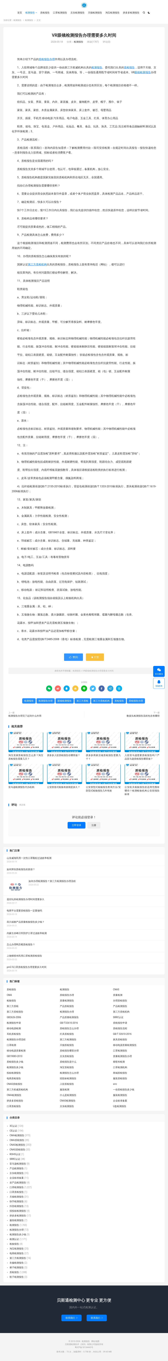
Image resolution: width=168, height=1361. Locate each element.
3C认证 (13, 1127)
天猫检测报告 (95, 12)
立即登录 (76, 826)
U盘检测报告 (119, 1107)
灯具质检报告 (67, 1035)
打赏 (95, 658)
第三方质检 (82, 701)
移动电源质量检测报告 (125, 1046)
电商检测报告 (17, 1254)
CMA (9, 996)
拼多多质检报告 (15, 1101)
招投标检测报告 (68, 1079)
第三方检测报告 (68, 1040)
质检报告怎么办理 (69, 1029)
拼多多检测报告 (131, 12)
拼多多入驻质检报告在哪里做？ (63, 756)
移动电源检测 (14, 1029)
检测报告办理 (46, 701)
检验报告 (11, 1001)
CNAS (116, 990)
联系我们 (71, 1319)
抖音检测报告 (17, 1207)
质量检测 (117, 996)
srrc (115, 1085)
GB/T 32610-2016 (122, 1035)
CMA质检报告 (17, 1141)
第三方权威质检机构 (17, 1090)
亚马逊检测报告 (18, 1164)
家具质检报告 (120, 1040)
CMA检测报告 (14, 1096)
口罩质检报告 (14, 1107)
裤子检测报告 (17, 1268)
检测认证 (14, 1240)
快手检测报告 (17, 1202)
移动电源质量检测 (16, 1051)
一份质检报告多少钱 (123, 1090)
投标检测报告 (14, 1074)
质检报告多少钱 (15, 1063)
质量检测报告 (67, 1001)
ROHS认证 (15, 1155)
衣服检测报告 (17, 1263)
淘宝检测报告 (112, 12)
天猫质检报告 (67, 1046)
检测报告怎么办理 (69, 1074)
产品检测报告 (120, 1007)
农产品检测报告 (18, 1183)
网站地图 (95, 1342)
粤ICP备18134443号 (84, 1348)
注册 (93, 826)
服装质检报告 (120, 1079)
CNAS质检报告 (14, 1085)
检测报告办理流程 (16, 1040)
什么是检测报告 (68, 1096)
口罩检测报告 (60, 12)
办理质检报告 (120, 1001)
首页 (19, 12)
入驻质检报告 (67, 1085)
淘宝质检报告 (67, 1068)
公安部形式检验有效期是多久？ (63, 788)
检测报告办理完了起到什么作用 (24, 716)
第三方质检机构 (37, 265)
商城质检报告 (120, 1074)
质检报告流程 (120, 1029)
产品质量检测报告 (69, 1018)
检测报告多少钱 (15, 1068)
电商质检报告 (14, 1079)
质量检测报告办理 (122, 1057)
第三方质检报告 (15, 1013)
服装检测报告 (120, 1096)
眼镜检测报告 (143, 73)
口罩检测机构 (120, 1068)
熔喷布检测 (119, 1063)
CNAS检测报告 (68, 1101)
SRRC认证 (118, 1018)
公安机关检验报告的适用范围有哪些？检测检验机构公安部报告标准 (142, 792)
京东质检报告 (67, 1057)
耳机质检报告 (14, 1035)
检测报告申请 (14, 1024)
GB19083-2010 (14, 1057)
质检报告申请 (120, 1024)
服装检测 (64, 1090)
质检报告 (45, 12)
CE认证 (13, 1131)
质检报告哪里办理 (69, 1051)
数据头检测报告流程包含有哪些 (143, 716)
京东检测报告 (77, 12)
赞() (73, 658)
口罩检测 (11, 1046)
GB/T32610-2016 (69, 1024)
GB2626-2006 (14, 1018)
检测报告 (84, 5)
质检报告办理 (47, 60)
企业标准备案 (120, 1101)
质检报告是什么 (68, 1063)
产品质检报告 (67, 1007)
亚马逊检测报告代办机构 (21, 788)
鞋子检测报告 (17, 1278)
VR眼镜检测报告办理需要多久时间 (84, 36)
